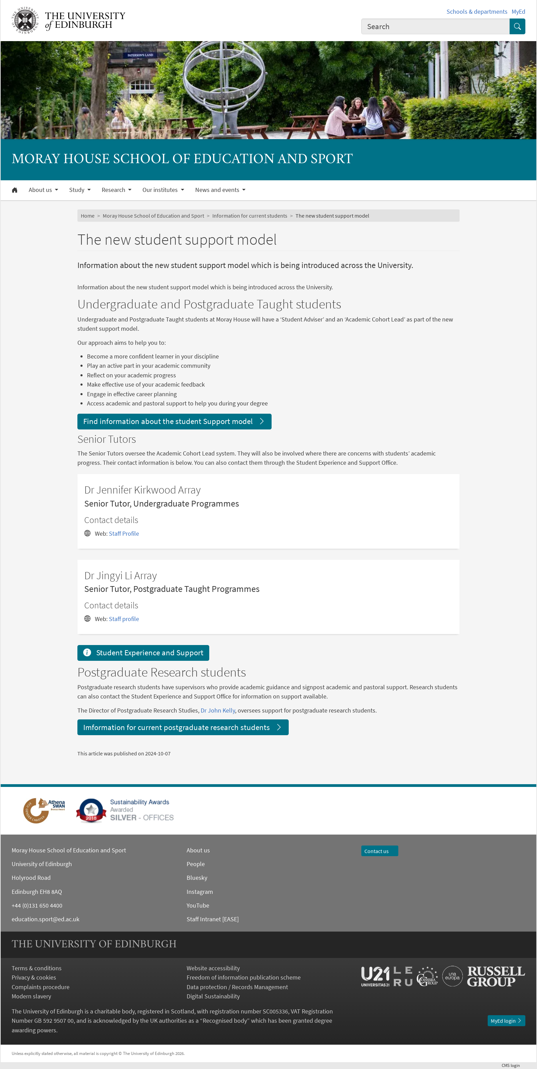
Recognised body (225, 1020)
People (196, 864)
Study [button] (77, 190)
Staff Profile (124, 533)
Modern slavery (31, 996)
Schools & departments (477, 11)
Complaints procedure (41, 987)
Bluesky (197, 878)
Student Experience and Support (143, 652)
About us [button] (41, 190)
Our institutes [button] (160, 190)
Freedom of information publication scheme (244, 977)
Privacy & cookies (34, 977)
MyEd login (506, 1020)
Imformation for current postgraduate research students (183, 727)
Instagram (200, 892)
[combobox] (435, 26)
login (513, 1065)
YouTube (198, 905)
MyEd (518, 11)
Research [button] (114, 190)
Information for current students (249, 215)
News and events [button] (218, 190)
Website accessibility (213, 968)
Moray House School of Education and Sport (153, 215)
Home (88, 215)
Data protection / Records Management (237, 987)
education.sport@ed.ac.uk (45, 919)
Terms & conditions (37, 968)
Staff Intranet (204, 919)
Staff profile (124, 619)
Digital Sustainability (213, 996)
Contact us (379, 851)
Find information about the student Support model (174, 421)
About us (198, 850)
